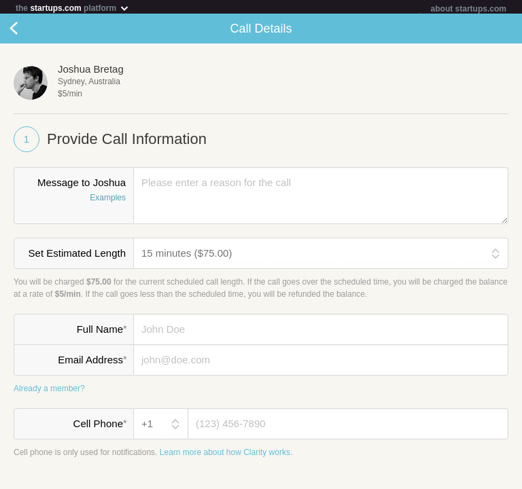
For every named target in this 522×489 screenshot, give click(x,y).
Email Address (92, 362)
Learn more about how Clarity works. (226, 455)
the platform (73, 7)
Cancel (27, 31)
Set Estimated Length (77, 255)
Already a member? (49, 391)
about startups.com (468, 9)
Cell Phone (99, 425)
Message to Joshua (74, 193)
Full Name (101, 331)
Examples (108, 200)
